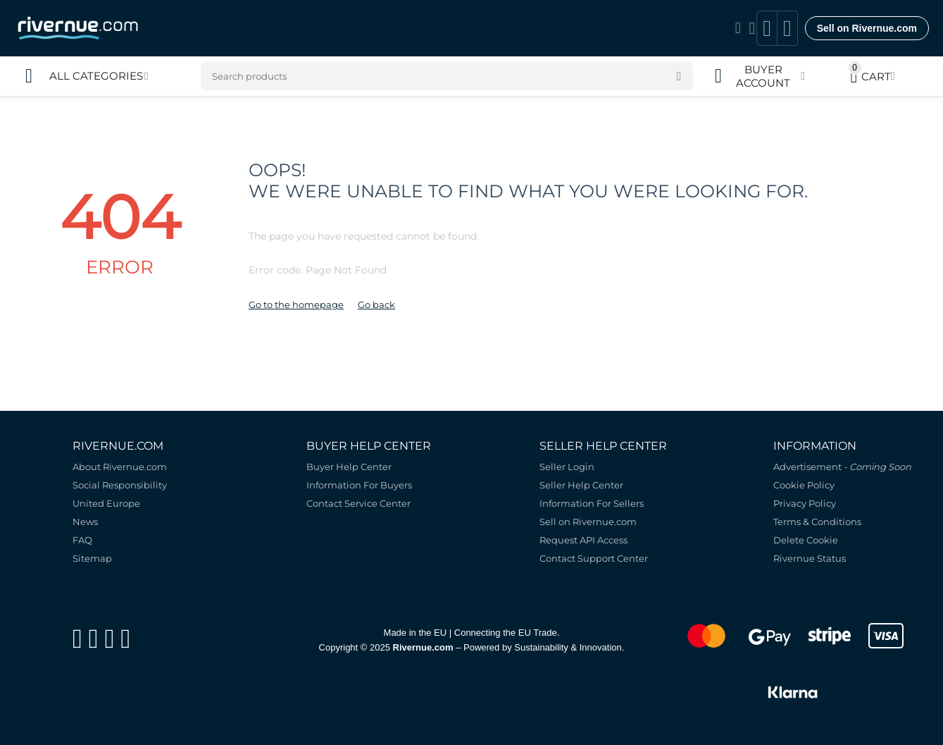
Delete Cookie (805, 540)
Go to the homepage (296, 304)
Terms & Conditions (817, 521)
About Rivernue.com (120, 466)
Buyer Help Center (349, 466)
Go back (376, 304)
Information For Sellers (591, 503)
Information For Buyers (359, 485)
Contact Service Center (358, 503)
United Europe (106, 503)
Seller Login (566, 466)
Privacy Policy (804, 503)
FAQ (82, 540)
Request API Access (583, 540)
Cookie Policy (804, 485)
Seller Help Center (581, 485)
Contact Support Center (593, 558)
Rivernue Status (809, 558)
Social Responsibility (120, 485)
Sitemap (92, 558)
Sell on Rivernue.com (867, 28)
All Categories (96, 76)
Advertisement (842, 466)
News (85, 521)
